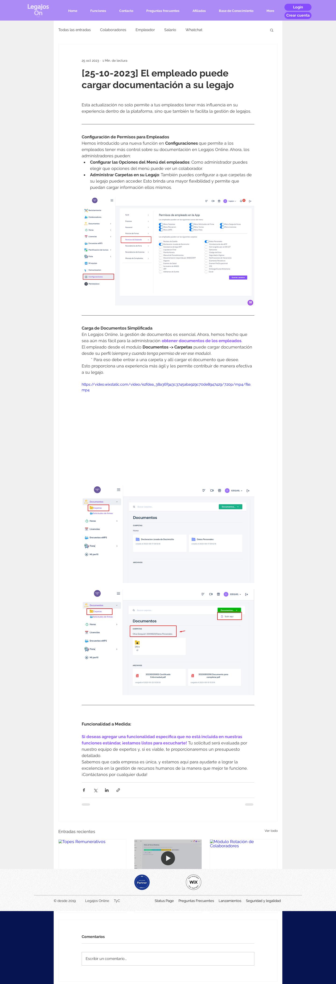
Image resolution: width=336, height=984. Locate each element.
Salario (170, 30)
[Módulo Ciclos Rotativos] (168, 858)
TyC (117, 901)
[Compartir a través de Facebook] (84, 790)
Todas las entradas (74, 30)
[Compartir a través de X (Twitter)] (95, 790)
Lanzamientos (230, 901)
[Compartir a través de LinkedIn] (107, 790)
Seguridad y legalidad (263, 901)
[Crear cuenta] (298, 15)
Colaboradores (113, 30)
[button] (272, 30)
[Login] (298, 7)
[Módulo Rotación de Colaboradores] (243, 858)
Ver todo (271, 831)
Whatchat (194, 30)
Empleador (145, 30)
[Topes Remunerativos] (92, 858)
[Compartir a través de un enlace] (118, 790)
